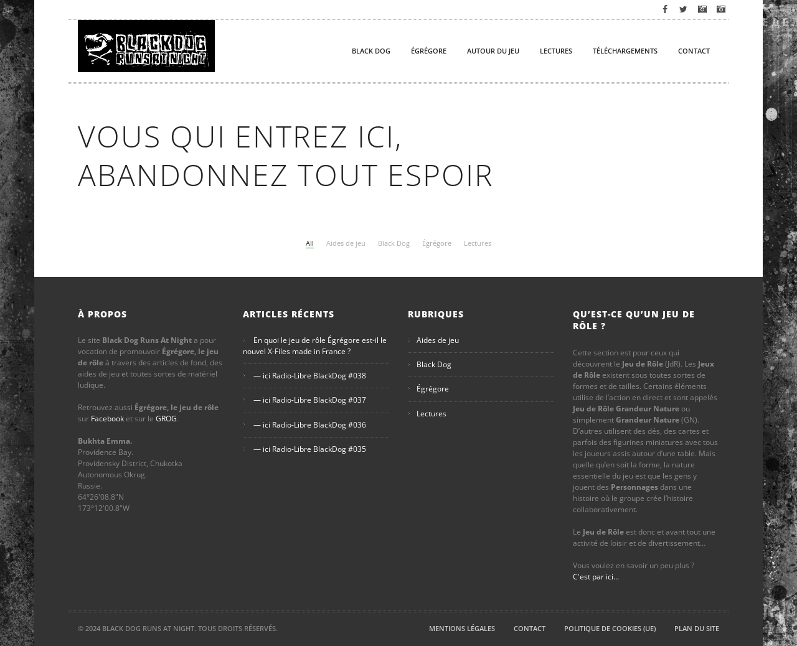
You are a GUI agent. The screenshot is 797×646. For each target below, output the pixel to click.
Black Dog (371, 50)
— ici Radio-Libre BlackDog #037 (309, 400)
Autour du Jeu (493, 50)
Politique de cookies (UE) (610, 628)
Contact (694, 50)
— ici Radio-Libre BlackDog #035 (309, 449)
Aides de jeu (345, 243)
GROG (166, 418)
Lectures (556, 50)
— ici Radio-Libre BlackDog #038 (309, 375)
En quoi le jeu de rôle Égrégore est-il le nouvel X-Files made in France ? (315, 346)
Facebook (107, 418)
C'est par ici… (596, 576)
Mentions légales (462, 628)
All (310, 243)
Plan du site (696, 628)
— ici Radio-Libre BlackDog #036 (309, 424)
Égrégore (428, 50)
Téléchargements (625, 50)
